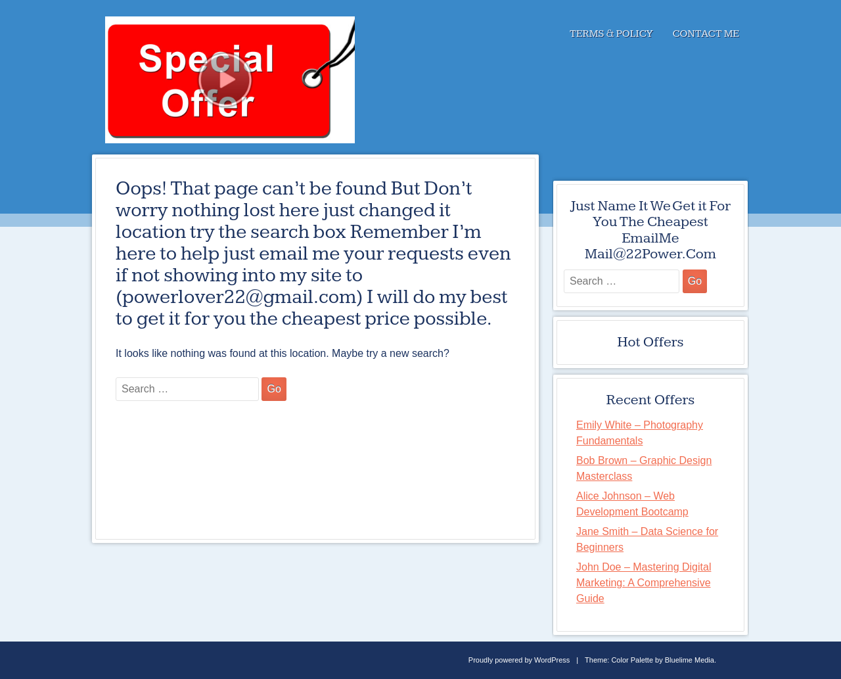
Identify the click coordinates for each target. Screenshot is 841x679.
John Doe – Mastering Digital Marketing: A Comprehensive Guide (643, 582)
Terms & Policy (611, 34)
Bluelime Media (689, 660)
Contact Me (706, 34)
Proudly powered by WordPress (519, 660)
